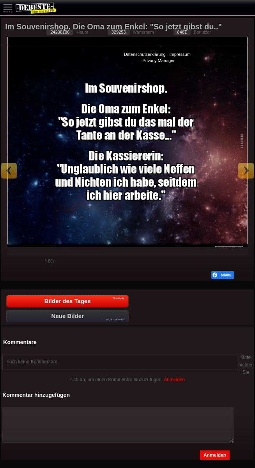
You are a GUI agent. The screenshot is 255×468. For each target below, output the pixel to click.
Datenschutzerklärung (145, 54)
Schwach (32, 261)
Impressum (179, 54)
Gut (13, 261)
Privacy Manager (158, 60)
